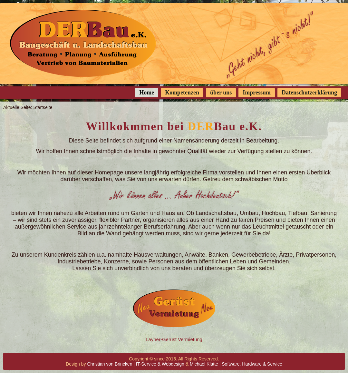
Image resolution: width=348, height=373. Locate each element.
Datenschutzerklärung (309, 92)
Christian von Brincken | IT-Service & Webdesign (135, 364)
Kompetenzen (182, 92)
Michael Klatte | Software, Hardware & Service (236, 364)
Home (146, 92)
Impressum (257, 92)
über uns (221, 92)
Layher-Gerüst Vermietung (174, 339)
